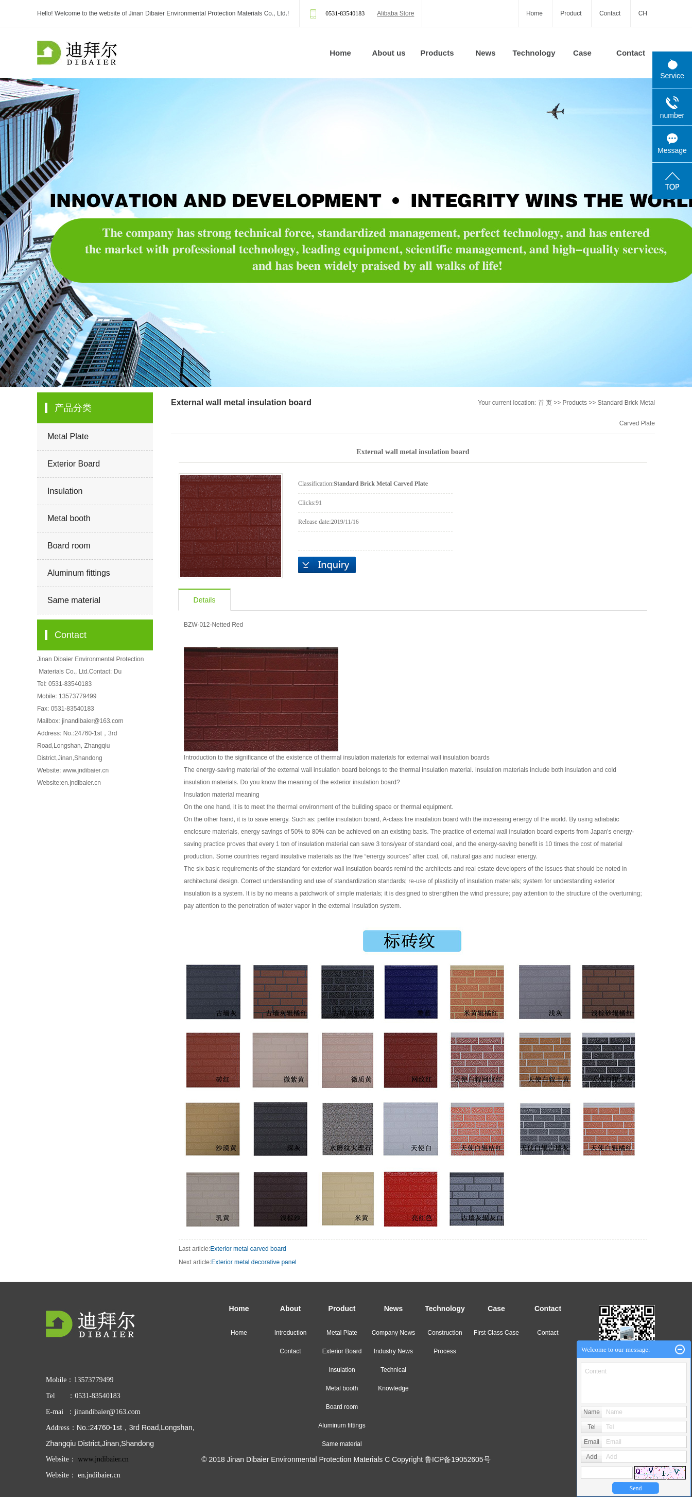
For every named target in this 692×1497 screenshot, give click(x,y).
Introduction (290, 1332)
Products (437, 52)
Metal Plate (68, 436)
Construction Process (444, 1342)
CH (642, 13)
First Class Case (496, 1332)
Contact (609, 13)
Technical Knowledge (393, 1379)
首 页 (545, 402)
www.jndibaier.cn (86, 770)
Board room (69, 545)
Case (582, 52)
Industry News (393, 1351)
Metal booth (69, 518)
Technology (533, 52)
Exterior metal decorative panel (253, 1262)
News (485, 52)
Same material (73, 600)
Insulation (65, 491)
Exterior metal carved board (248, 1248)
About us (389, 52)
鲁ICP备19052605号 (458, 1459)
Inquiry (327, 565)
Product (570, 13)
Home (534, 13)
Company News (394, 1332)
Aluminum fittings (78, 573)
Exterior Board (73, 463)
